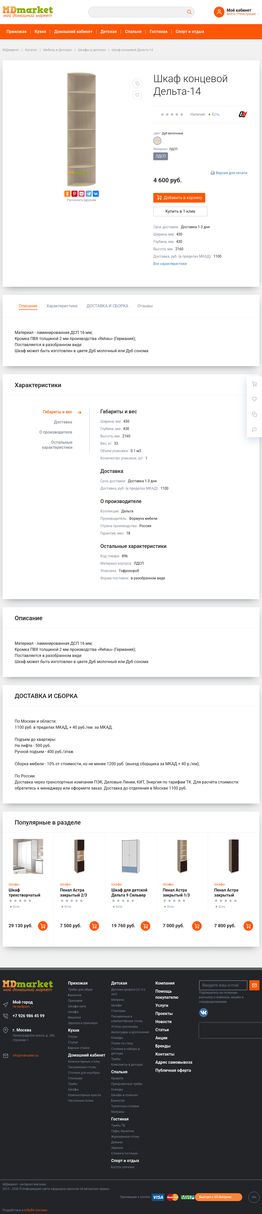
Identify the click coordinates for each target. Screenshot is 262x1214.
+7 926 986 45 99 (29, 1015)
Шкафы (14, 884)
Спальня (133, 31)
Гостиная (158, 31)
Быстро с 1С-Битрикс (215, 1197)
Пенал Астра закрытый (226, 893)
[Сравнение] (254, 414)
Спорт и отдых (190, 31)
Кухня (40, 31)
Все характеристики (170, 264)
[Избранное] (254, 399)
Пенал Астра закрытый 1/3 (176, 893)
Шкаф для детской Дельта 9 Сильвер (129, 893)
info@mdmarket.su (26, 1055)
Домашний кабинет (73, 31)
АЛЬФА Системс (36, 1210)
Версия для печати (231, 173)
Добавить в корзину (179, 197)
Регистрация (246, 14)
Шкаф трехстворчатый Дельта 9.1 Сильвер (27, 895)
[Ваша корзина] (254, 383)
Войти (231, 14)
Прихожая (17, 31)
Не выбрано (23, 1006)
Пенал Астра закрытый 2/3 (73, 893)
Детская (109, 31)
